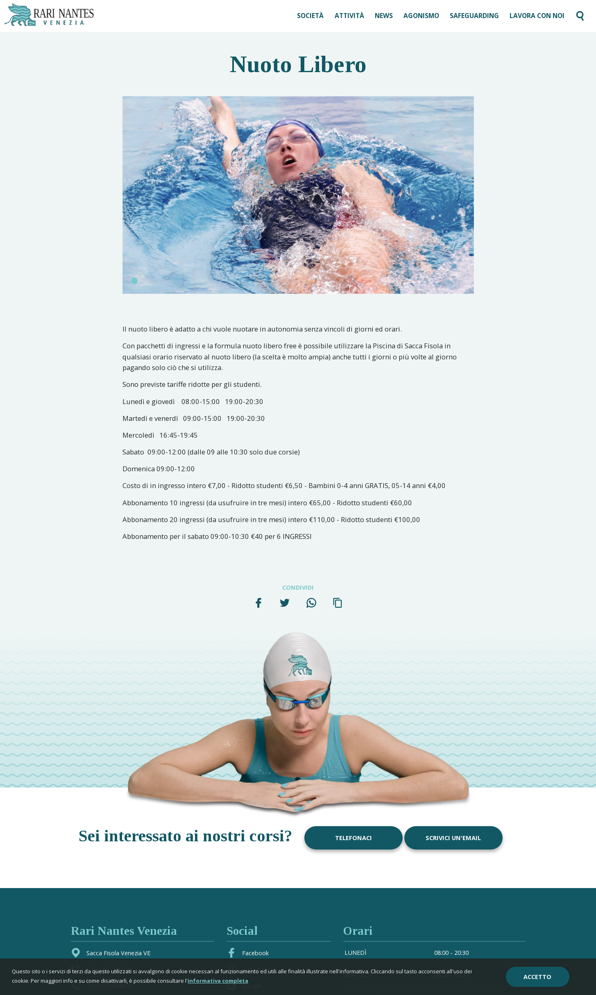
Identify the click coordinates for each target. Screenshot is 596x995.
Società (310, 15)
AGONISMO (421, 15)
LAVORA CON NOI (537, 15)
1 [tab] (134, 280)
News (384, 15)
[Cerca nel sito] (580, 16)
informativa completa (218, 980)
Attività (349, 15)
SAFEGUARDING (474, 15)
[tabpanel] (298, 195)
